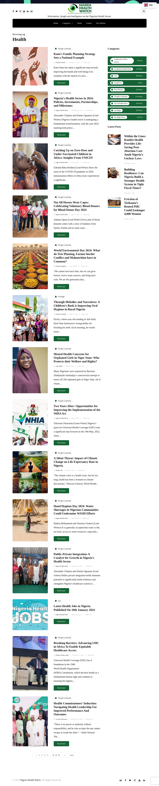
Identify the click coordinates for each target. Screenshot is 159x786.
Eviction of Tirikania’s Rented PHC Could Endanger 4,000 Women (134, 218)
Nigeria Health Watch (30, 780)
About (79, 23)
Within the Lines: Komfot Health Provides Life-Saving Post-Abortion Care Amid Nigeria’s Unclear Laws (135, 158)
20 (56, 755)
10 (53, 755)
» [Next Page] (64, 755)
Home (56, 23)
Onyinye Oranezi (60, 62)
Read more (61, 83)
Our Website (100, 23)
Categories (66, 23)
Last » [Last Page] (72, 755)
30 (59, 755)
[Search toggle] (144, 11)
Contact (89, 23)
